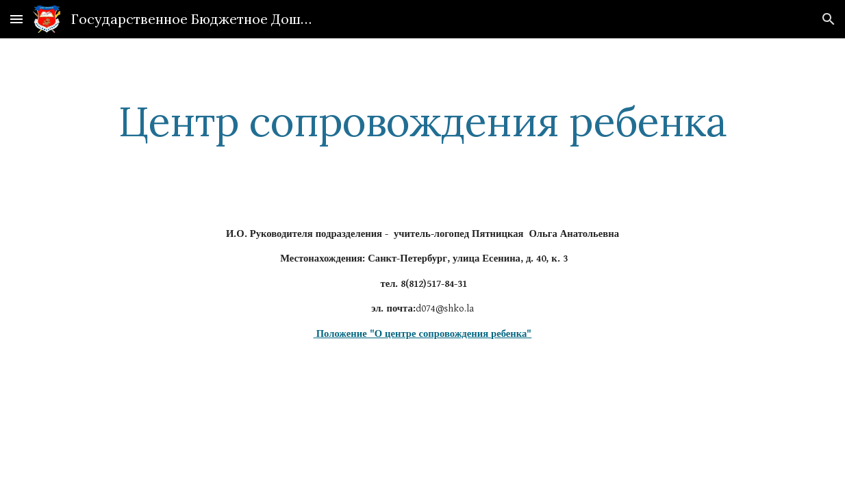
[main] (422, 121)
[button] (16, 19)
